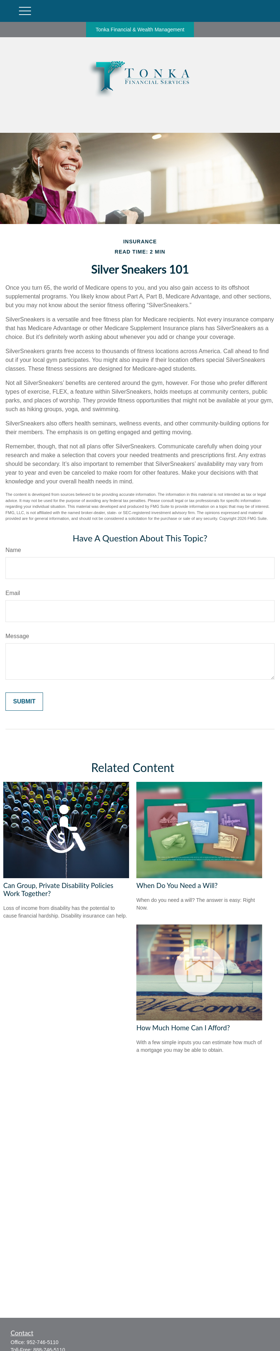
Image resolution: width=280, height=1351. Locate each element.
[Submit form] (24, 701)
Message (17, 636)
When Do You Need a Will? (177, 885)
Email (12, 593)
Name (13, 550)
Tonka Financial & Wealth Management (140, 29)
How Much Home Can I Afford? (183, 1028)
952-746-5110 (42, 1342)
